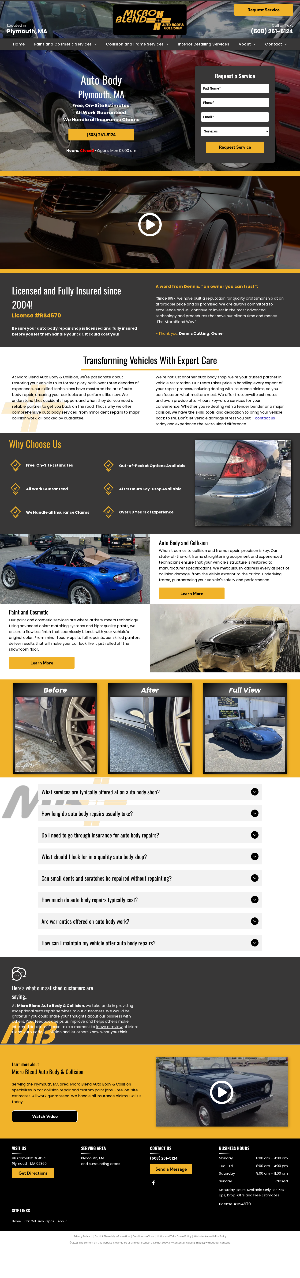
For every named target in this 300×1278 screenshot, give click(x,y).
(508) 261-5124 (272, 31)
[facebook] (153, 1184)
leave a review (109, 1026)
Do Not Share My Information (112, 1236)
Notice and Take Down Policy (174, 1236)
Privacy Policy (82, 1236)
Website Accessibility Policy (210, 1236)
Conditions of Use (143, 1236)
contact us (265, 418)
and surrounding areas (100, 1163)
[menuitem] (19, 44)
